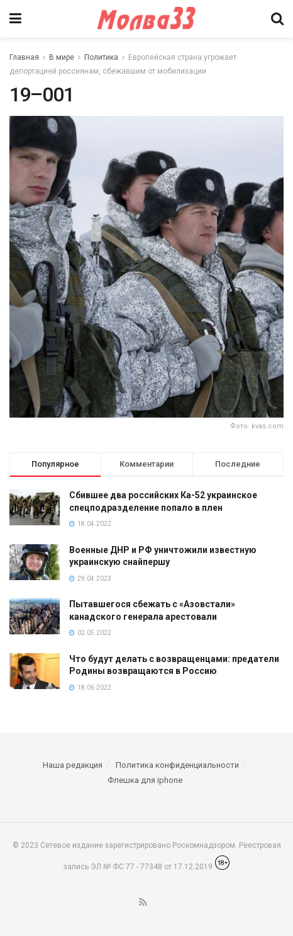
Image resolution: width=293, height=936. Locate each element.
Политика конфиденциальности (177, 765)
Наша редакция (72, 765)
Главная (24, 57)
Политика (101, 57)
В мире (61, 57)
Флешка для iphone (145, 780)
